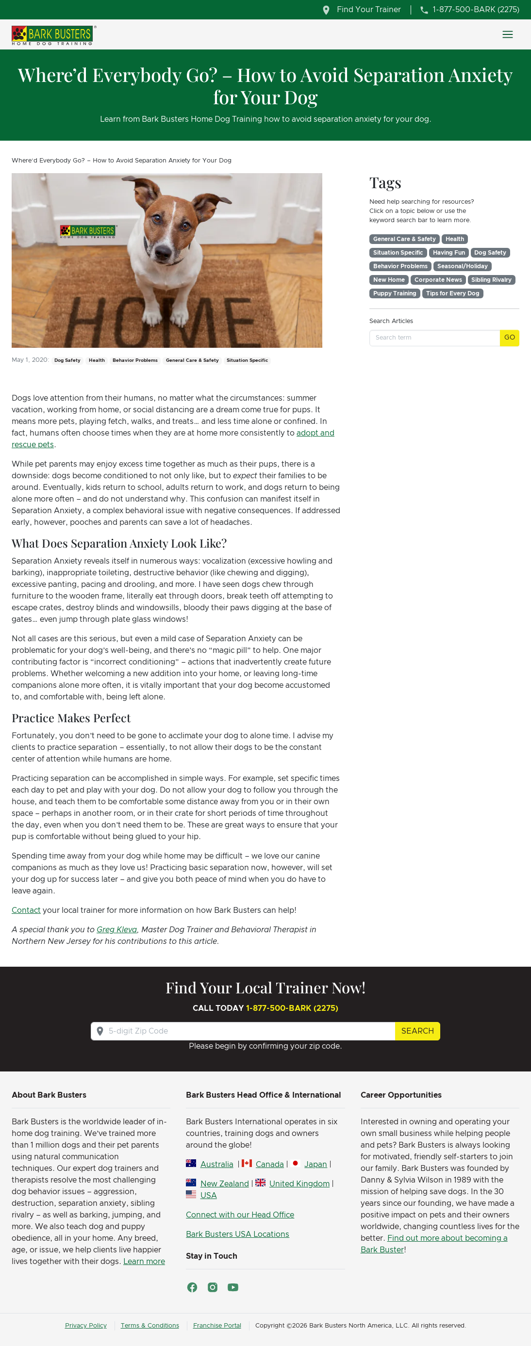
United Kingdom (299, 1184)
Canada (270, 1164)
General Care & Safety (404, 239)
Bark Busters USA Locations (237, 1234)
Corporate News (438, 280)
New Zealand (224, 1184)
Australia (216, 1164)
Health (455, 239)
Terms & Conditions (150, 1326)
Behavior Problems (400, 266)
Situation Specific (398, 253)
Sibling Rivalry (491, 280)
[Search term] (434, 338)
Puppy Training (394, 293)
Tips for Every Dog (453, 293)
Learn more (144, 1261)
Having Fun (449, 253)
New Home (389, 280)
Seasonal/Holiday (462, 266)
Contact (26, 910)
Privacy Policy (86, 1326)
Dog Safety (490, 253)
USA (208, 1196)
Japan (315, 1164)
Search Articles (391, 321)
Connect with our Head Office (240, 1215)
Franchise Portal (217, 1326)
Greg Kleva (117, 930)
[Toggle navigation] (507, 34)
